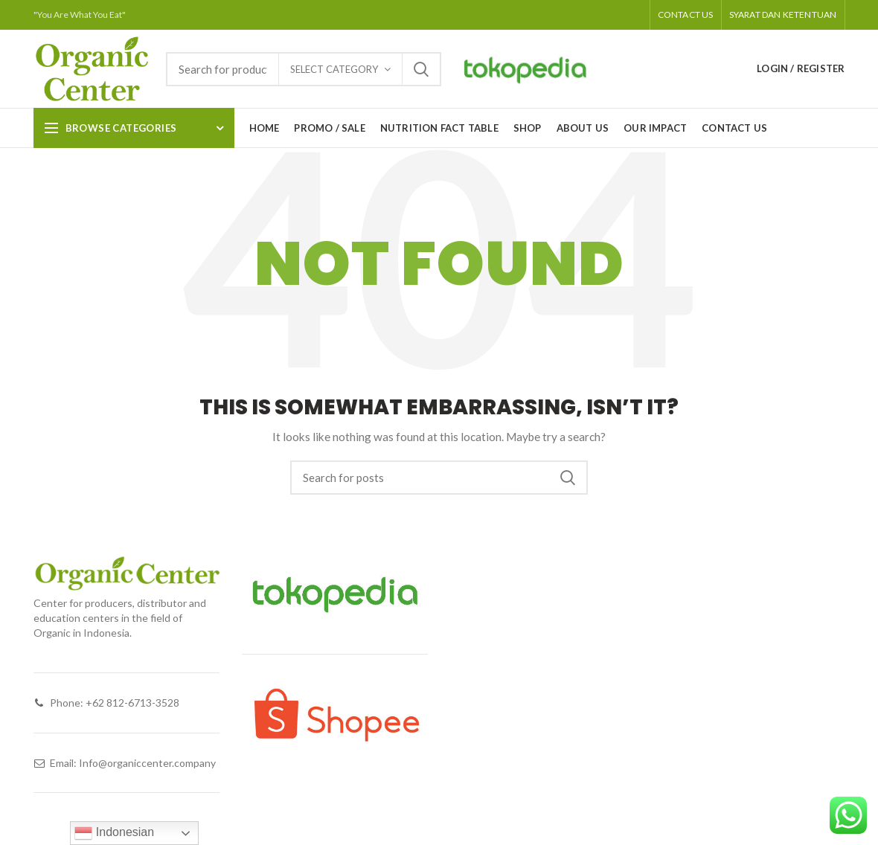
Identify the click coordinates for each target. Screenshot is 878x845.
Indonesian (114, 833)
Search (421, 69)
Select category (334, 69)
